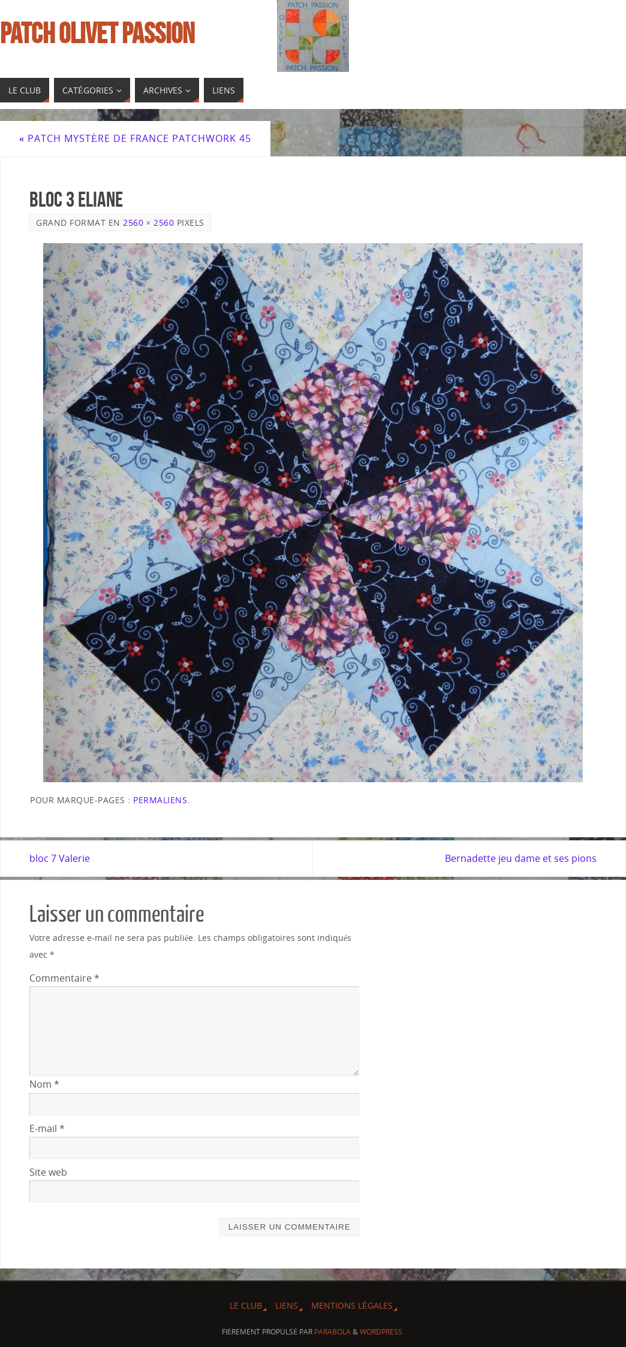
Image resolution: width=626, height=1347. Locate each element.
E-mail (47, 1128)
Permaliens (160, 800)
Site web (48, 1172)
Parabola (332, 1332)
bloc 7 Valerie (59, 858)
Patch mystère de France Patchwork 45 (135, 138)
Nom (44, 1084)
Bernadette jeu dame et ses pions (521, 858)
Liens (286, 1305)
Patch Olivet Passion (97, 33)
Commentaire (64, 978)
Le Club (246, 1305)
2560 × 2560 (148, 222)
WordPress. (382, 1332)
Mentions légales (352, 1305)
